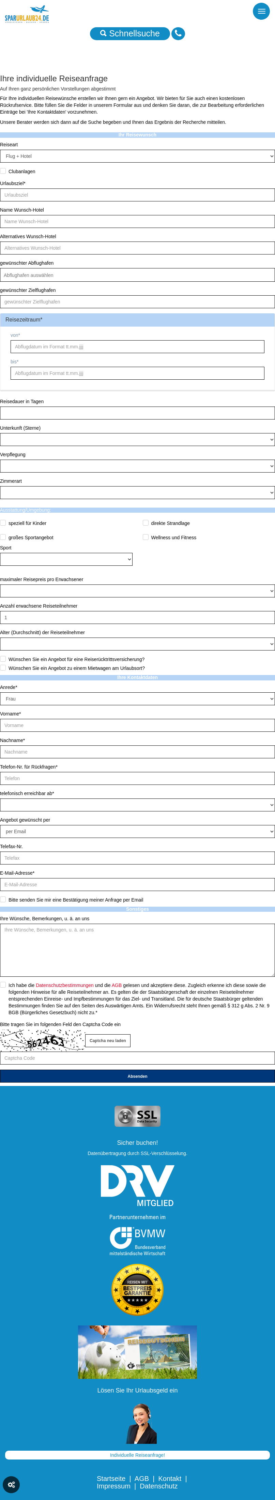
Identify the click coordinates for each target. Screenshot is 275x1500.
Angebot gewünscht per (25, 820)
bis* (14, 361)
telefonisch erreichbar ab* (27, 793)
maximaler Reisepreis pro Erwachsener (41, 579)
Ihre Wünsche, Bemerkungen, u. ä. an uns (44, 918)
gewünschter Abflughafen (27, 263)
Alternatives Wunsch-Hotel (28, 236)
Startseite (111, 1478)
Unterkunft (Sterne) (20, 428)
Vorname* (10, 713)
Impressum (114, 1486)
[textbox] (33, 275)
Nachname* (12, 740)
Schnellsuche (130, 33)
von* (15, 335)
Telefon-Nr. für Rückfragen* (29, 767)
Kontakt (169, 1478)
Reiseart (9, 144)
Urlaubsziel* (13, 183)
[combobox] (137, 275)
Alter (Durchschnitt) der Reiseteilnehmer (42, 632)
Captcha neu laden (108, 1040)
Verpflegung (13, 454)
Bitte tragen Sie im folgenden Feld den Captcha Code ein (60, 1024)
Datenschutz (159, 1486)
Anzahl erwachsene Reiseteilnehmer (38, 606)
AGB (117, 985)
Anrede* (8, 687)
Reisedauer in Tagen (22, 401)
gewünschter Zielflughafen (28, 290)
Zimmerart (11, 481)
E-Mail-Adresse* (17, 873)
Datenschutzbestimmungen (65, 985)
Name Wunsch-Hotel (22, 210)
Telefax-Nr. (11, 846)
